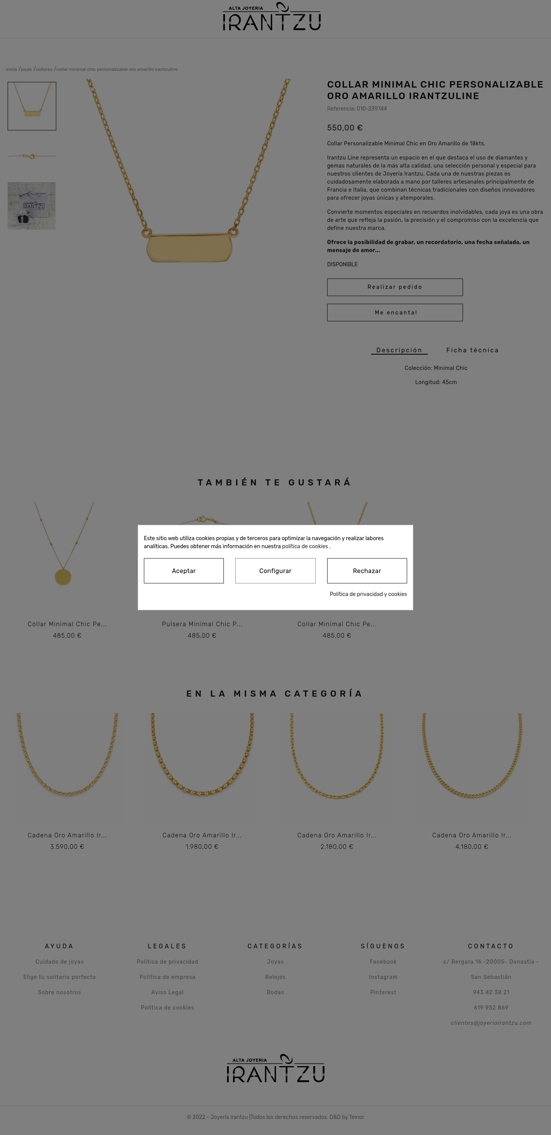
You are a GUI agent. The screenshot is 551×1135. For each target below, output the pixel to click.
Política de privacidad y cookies (368, 594)
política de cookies (305, 546)
